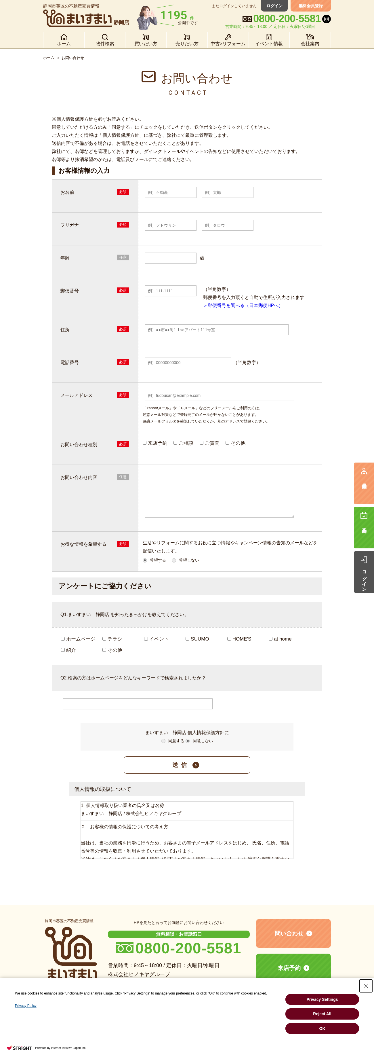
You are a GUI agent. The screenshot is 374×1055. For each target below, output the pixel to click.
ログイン (275, 5)
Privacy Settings (322, 999)
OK (322, 1028)
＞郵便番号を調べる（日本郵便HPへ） (243, 305)
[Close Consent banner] (366, 986)
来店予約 (289, 975)
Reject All (322, 1014)
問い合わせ (289, 940)
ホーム (48, 58)
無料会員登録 (311, 5)
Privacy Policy (26, 1006)
